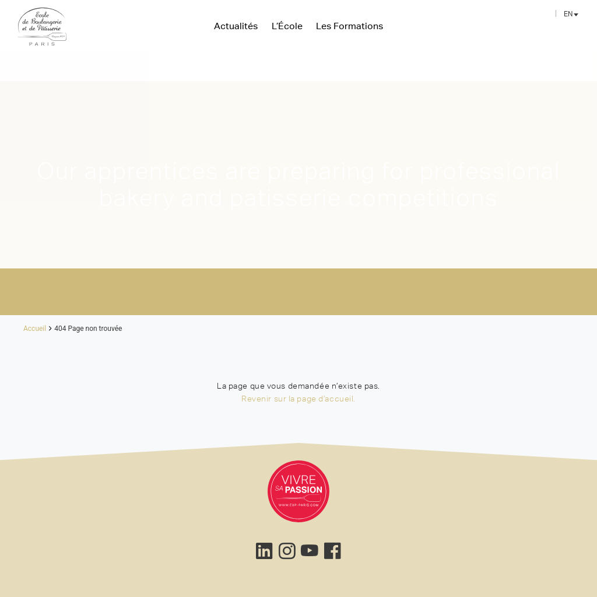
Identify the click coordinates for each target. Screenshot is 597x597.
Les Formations (349, 25)
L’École (287, 25)
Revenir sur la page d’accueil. (298, 398)
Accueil (34, 328)
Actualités (236, 25)
